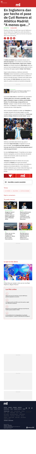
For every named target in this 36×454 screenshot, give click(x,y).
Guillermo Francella (14, 414)
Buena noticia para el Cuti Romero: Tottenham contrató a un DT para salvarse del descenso (25, 215)
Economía (15, 407)
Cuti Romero (8, 190)
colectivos (12, 415)
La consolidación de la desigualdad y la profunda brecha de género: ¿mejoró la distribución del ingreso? (18, 315)
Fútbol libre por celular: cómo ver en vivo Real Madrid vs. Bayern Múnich (17, 283)
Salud (17, 412)
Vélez (5, 412)
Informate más (12, 89)
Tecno (11, 409)
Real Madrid (6, 414)
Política (5, 407)
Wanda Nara (12, 412)
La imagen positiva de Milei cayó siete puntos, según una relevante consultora (17, 303)
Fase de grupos (22, 231)
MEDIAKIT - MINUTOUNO (8, 425)
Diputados (18, 415)
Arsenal (23, 411)
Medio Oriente (22, 414)
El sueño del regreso (8, 210)
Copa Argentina (17, 411)
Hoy (5, 231)
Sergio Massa (6, 415)
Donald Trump (11, 417)
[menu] (2, 2)
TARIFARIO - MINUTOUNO (8, 425)
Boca (8, 412)
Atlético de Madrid (24, 190)
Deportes (6, 28)
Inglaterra (15, 190)
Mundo (24, 409)
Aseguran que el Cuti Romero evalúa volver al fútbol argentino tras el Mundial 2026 (20, 91)
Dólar (12, 411)
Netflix (22, 415)
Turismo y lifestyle (18, 409)
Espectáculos (6, 409)
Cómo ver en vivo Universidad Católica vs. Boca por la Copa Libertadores (10, 236)
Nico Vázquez (23, 417)
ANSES (21, 412)
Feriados (5, 417)
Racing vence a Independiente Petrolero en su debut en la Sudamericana (24, 236)
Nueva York (17, 417)
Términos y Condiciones (8, 420)
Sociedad (10, 407)
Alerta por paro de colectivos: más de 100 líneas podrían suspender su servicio (16, 296)
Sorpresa (21, 210)
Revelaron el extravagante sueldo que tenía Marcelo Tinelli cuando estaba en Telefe (17, 309)
